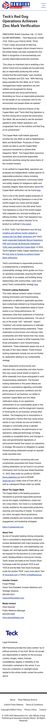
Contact (42, 710)
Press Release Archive (27, 700)
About (12, 700)
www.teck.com (11, 575)
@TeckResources (33, 575)
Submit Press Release (13, 704)
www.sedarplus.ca (11, 477)
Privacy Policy (30, 710)
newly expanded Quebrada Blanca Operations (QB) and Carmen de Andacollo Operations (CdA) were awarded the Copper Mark (23, 243)
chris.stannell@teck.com (13, 617)
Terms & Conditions (34, 704)
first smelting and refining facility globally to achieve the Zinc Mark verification (22, 233)
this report (26, 224)
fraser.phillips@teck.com (13, 598)
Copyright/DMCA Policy (11, 710)
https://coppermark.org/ (13, 527)
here (38, 190)
